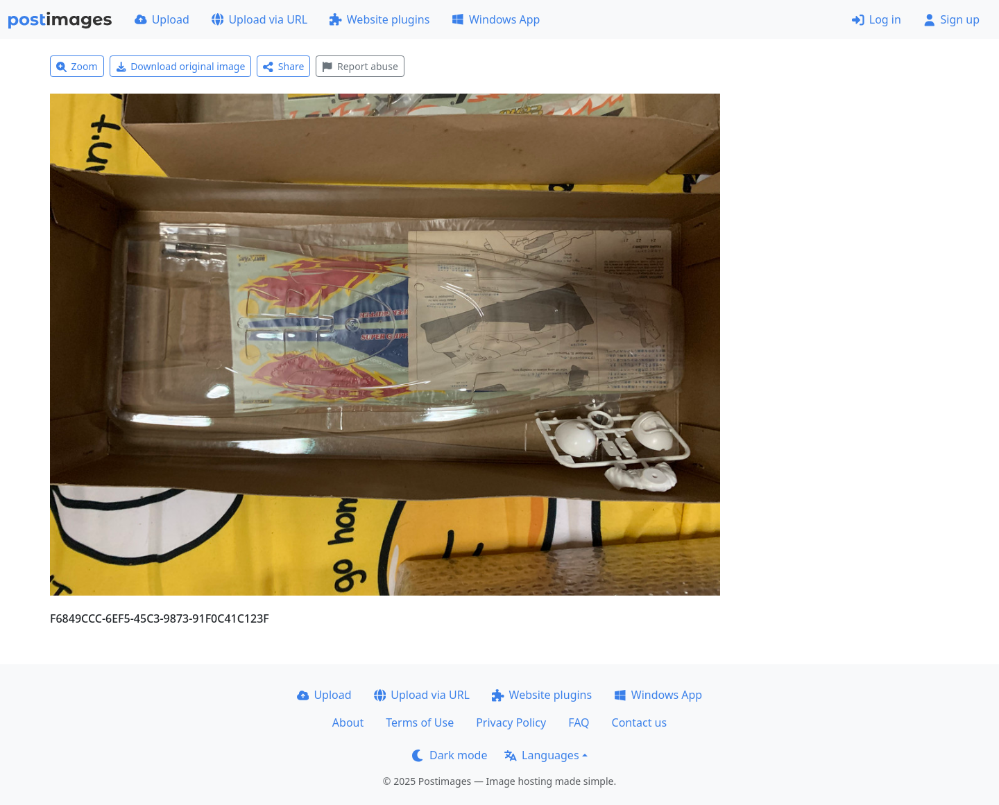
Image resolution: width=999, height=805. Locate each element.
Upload (162, 19)
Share (283, 66)
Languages (541, 755)
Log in (876, 19)
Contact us (639, 722)
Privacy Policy (511, 722)
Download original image (181, 66)
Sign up (951, 19)
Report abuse (360, 66)
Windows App (496, 19)
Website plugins (379, 19)
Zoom (77, 66)
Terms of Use (420, 722)
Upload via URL (259, 19)
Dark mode (449, 755)
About (348, 722)
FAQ (578, 722)
